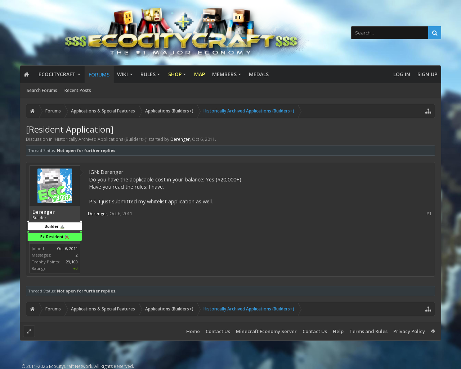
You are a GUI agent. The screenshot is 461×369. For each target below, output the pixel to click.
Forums (99, 74)
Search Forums (42, 90)
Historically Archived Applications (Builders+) (100, 139)
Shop (175, 74)
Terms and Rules (368, 331)
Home (193, 331)
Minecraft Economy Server (266, 331)
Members (224, 74)
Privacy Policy (409, 331)
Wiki (122, 74)
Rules (148, 74)
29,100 (72, 261)
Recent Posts (77, 90)
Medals (259, 74)
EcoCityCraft (57, 74)
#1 (429, 213)
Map (199, 74)
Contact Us (218, 331)
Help (338, 331)
